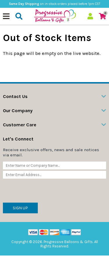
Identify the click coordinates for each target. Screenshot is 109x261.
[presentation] (47, 191)
